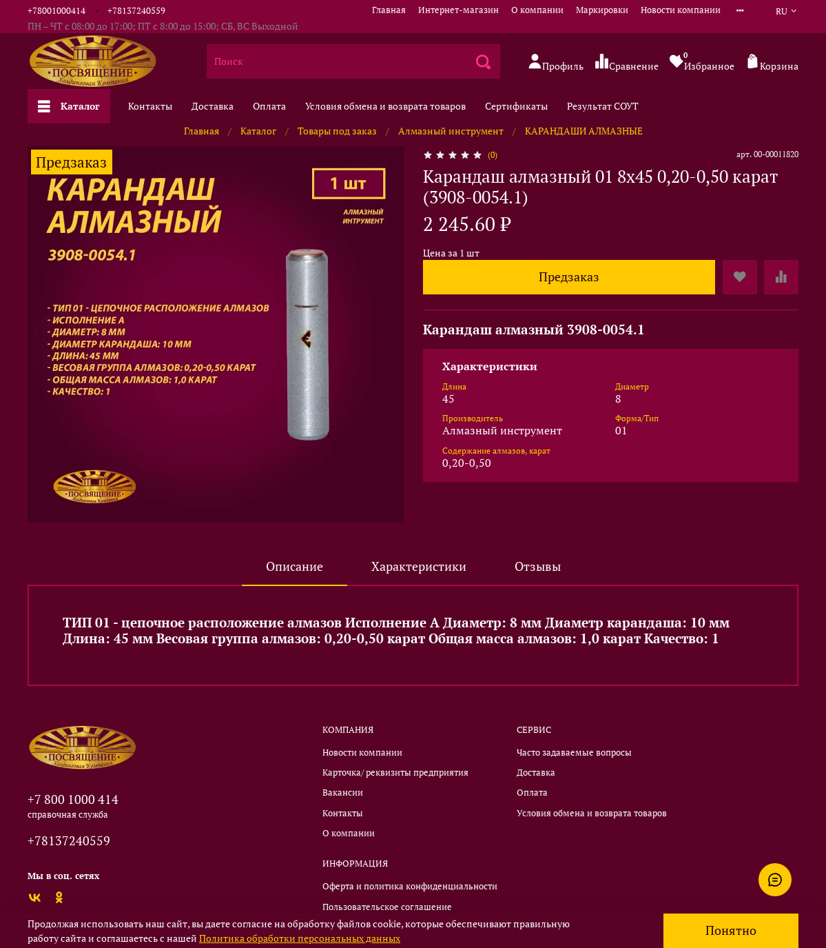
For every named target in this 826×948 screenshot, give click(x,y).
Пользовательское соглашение (387, 907)
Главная (389, 10)
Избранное (702, 61)
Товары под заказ (337, 130)
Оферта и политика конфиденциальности (409, 886)
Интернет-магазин (458, 10)
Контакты (150, 105)
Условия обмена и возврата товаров (385, 105)
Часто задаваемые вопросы (574, 752)
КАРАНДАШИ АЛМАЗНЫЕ (584, 130)
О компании (537, 10)
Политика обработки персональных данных (299, 938)
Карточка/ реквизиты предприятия (395, 772)
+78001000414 (56, 11)
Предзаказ (569, 277)
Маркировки (602, 10)
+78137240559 (136, 11)
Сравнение (627, 62)
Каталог (69, 105)
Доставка (213, 105)
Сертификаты (516, 105)
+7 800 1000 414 (73, 799)
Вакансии (342, 792)
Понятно (730, 930)
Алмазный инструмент (451, 130)
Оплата (269, 105)
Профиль (556, 62)
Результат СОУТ (603, 105)
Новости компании (681, 10)
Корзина (771, 62)
